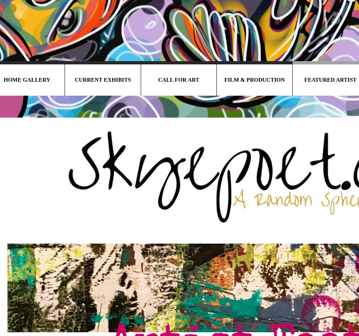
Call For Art (178, 80)
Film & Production (254, 80)
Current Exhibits (103, 80)
